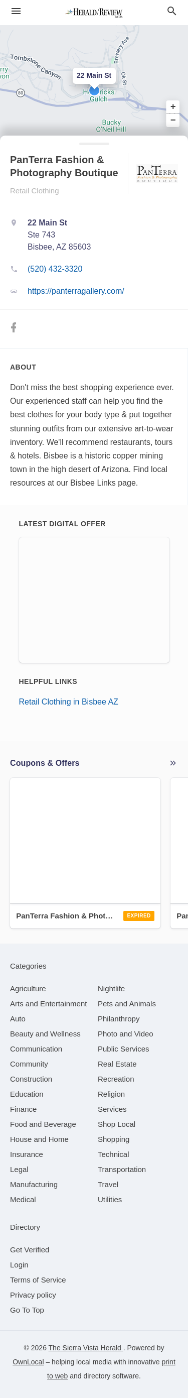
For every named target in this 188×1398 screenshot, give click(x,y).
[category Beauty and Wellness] (45, 1033)
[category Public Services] (123, 1048)
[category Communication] (36, 1048)
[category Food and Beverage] (43, 1124)
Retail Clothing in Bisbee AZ (68, 701)
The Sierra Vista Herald (86, 1348)
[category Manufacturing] (34, 1184)
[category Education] (27, 1094)
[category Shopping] (113, 1139)
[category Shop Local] (116, 1124)
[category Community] (29, 1064)
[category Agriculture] (28, 988)
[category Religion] (111, 1094)
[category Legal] (19, 1169)
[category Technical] (113, 1154)
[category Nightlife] (111, 988)
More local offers (173, 763)
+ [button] (173, 107)
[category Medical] (23, 1199)
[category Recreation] (116, 1079)
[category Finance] (23, 1109)
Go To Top (27, 1310)
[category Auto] (18, 1018)
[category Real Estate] (117, 1064)
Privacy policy (33, 1295)
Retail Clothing (34, 190)
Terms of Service (38, 1279)
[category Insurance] (26, 1154)
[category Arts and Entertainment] (48, 1003)
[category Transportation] (122, 1169)
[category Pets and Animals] (127, 1003)
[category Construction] (31, 1079)
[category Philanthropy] (118, 1018)
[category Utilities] (110, 1199)
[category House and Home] (39, 1139)
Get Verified (29, 1249)
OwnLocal (28, 1362)
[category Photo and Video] (125, 1033)
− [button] (173, 120)
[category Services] (112, 1109)
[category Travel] (108, 1184)
